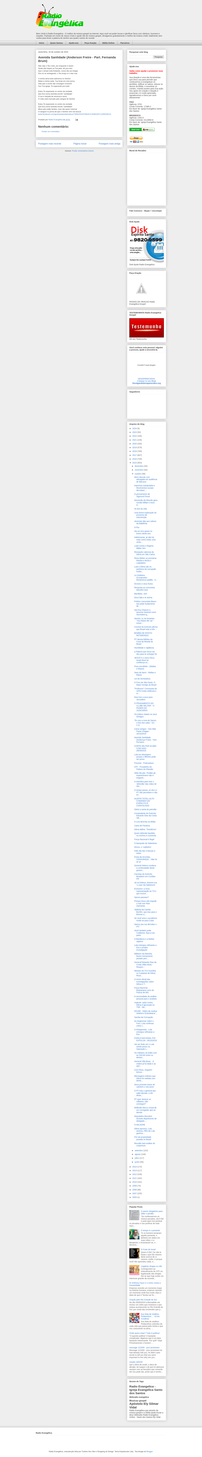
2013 (134, 1170)
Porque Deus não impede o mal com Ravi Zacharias (145, 903)
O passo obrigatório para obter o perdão (152, 1212)
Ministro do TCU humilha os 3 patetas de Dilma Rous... (145, 973)
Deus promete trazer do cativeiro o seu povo (144, 1085)
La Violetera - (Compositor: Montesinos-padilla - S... (145, 577)
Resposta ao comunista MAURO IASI (144, 588)
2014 (134, 1167)
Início (41, 43)
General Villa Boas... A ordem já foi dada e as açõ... (145, 1063)
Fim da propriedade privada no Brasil (142, 1138)
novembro (139, 470)
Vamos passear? (141, 897)
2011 (134, 1178)
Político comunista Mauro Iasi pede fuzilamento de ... (145, 603)
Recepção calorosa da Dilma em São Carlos (144, 553)
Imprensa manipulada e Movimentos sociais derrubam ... (144, 487)
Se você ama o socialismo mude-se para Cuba (145, 919)
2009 (134, 1186)
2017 (134, 455)
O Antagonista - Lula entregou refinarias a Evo (144, 1031)
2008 (134, 1190)
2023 (134, 432)
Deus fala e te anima (143, 597)
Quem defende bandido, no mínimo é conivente (145, 834)
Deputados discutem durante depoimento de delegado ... (145, 1118)
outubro (138, 474)
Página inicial (80, 143)
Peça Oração (90, 43)
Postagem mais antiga (109, 143)
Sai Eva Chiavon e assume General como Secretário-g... (145, 612)
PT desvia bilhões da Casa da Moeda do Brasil (143, 641)
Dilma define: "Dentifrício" (145, 829)
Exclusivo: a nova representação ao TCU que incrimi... (145, 891)
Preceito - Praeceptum (144, 763)
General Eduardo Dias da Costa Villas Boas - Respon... (145, 964)
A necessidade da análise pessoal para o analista (145, 997)
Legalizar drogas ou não (151, 1266)
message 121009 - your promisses (144, 1347)
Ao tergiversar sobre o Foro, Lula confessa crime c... (144, 1023)
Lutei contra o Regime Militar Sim (143, 547)
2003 (134, 1197)
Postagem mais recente (49, 143)
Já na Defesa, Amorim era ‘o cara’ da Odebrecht (145, 883)
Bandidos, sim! (140, 594)
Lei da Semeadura (142, 679)
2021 (134, 440)
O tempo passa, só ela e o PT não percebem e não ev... (145, 792)
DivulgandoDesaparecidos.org (146, 383)
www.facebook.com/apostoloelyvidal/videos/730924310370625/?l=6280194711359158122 (74, 114)
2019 (134, 447)
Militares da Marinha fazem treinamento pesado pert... (143, 956)
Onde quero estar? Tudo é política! (144, 1333)
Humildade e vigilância (144, 648)
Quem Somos (56, 43)
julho (137, 1158)
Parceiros (124, 43)
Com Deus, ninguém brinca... (143, 1071)
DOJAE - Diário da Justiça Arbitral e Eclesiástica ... (145, 1012)
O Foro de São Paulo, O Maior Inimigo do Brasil (145, 683)
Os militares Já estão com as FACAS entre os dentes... (145, 1055)
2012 (134, 1174)
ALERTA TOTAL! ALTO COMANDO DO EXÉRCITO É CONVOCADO (144, 802)
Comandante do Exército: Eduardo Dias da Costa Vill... (145, 815)
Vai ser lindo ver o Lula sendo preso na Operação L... (144, 1046)
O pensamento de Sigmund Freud (142, 495)
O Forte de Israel (148, 1249)
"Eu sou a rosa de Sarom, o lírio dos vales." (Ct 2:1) (145, 722)
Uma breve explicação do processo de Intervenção (145, 515)
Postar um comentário (50, 131)
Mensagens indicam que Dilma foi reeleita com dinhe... (145, 1078)
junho (137, 1162)
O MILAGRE (139, 1125)
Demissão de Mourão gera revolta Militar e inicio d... (145, 502)
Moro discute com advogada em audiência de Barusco (145, 479)
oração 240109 (135, 1362)
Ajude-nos (73, 43)
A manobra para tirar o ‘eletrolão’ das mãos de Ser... (145, 783)
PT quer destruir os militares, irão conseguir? (142, 1101)
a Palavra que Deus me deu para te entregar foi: (145, 653)
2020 (134, 444)
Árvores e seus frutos (143, 584)
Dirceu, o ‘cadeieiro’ (143, 847)
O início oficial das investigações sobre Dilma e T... (144, 981)
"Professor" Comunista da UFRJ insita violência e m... (145, 690)
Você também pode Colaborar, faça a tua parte (144, 932)
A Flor (136, 527)
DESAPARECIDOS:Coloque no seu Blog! (146, 380)
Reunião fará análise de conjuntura (144, 1144)
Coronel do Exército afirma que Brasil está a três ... (146, 628)
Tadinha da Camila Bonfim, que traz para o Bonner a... (145, 911)
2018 (134, 451)
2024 (134, 428)
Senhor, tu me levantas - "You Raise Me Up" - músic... (145, 620)
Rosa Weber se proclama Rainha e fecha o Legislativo (145, 560)
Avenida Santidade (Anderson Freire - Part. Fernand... (145, 739)
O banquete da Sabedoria (145, 843)
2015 (134, 463)
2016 (134, 459)
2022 (134, 436)
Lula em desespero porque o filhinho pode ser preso (145, 756)
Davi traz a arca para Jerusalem (143, 698)
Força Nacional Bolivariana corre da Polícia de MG (144, 990)
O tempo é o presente (150, 1230)
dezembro (139, 466)
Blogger (149, 1451)
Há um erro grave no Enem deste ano (143, 532)
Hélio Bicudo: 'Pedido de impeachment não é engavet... (145, 775)
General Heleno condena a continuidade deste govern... (145, 867)
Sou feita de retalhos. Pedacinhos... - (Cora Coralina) (150, 1316)
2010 (134, 1182)
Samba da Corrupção (143, 1017)
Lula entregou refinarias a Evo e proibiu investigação (145, 947)
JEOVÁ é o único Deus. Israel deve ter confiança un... (144, 660)
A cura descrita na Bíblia (144, 822)
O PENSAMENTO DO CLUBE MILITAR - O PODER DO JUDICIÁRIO (144, 706)
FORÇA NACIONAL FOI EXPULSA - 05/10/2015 (145, 1039)
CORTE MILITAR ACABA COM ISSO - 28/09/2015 (145, 748)
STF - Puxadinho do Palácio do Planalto (143, 768)
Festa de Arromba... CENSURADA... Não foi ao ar (145, 859)
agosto (138, 1154)
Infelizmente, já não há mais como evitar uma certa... (145, 539)
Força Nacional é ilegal (144, 839)
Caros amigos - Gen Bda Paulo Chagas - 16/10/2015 (145, 731)
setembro (139, 1150)
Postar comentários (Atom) (83, 151)
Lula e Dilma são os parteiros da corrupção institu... (145, 569)
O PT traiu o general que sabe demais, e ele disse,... (145, 1093)
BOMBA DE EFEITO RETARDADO (143, 634)
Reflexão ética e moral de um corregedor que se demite (145, 1110)
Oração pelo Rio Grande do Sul (143, 1300)
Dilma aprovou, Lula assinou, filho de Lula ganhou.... (144, 1131)
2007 (134, 1193)
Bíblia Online (108, 43)
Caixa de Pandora (142, 826)
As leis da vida (140, 509)
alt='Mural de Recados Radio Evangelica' (146, 178)
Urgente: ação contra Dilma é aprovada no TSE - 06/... (144, 1004)
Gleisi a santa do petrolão (145, 809)
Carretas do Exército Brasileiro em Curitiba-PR (145, 876)
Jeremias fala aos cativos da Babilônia (145, 522)
